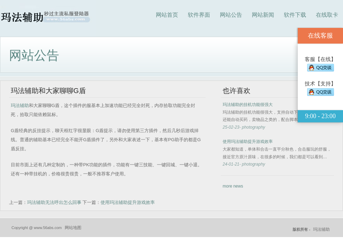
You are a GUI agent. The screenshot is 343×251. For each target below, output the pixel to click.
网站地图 (73, 227)
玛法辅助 (20, 105)
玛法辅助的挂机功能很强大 (248, 104)
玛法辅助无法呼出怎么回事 (54, 202)
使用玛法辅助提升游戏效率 (128, 202)
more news (233, 186)
